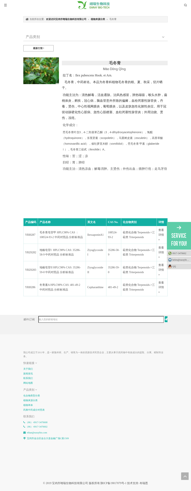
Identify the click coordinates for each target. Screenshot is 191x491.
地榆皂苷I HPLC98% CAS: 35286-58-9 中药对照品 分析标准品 (60, 252)
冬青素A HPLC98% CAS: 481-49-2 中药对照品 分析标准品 (60, 287)
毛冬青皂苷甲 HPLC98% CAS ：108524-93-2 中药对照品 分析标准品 (61, 235)
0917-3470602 (179, 253)
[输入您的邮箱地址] (101, 319)
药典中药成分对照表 (34, 409)
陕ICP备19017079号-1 (113, 483)
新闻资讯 (28, 373)
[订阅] (166, 319)
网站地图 (28, 383)
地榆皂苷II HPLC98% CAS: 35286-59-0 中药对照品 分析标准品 (60, 270)
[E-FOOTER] (26, 343)
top (185, 476)
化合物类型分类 (31, 395)
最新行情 (38, 48)
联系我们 (28, 378)
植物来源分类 (30, 400)
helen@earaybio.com (181, 259)
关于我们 (28, 369)
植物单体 (28, 405)
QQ (180, 266)
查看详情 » (161, 235)
